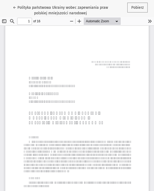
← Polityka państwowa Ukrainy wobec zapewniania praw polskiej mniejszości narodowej (60, 10)
